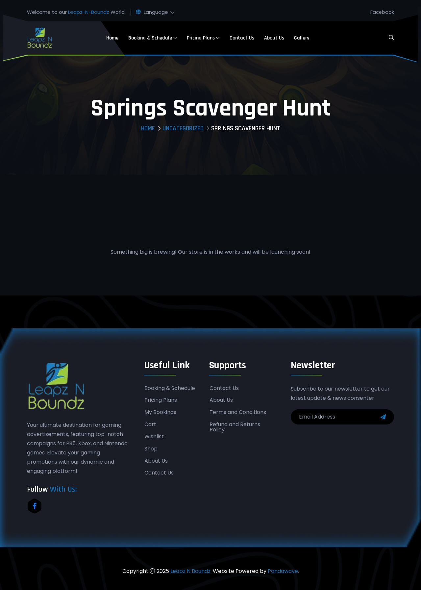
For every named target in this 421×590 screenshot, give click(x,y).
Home (112, 38)
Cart (150, 424)
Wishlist (154, 437)
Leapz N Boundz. (190, 571)
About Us (274, 38)
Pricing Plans (201, 38)
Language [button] (152, 12)
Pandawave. (283, 571)
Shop (151, 449)
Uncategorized (183, 128)
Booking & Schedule (150, 38)
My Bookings (160, 412)
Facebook (382, 12)
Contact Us (242, 38)
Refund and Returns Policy (235, 427)
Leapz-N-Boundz (88, 12)
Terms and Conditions (238, 412)
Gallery (301, 38)
